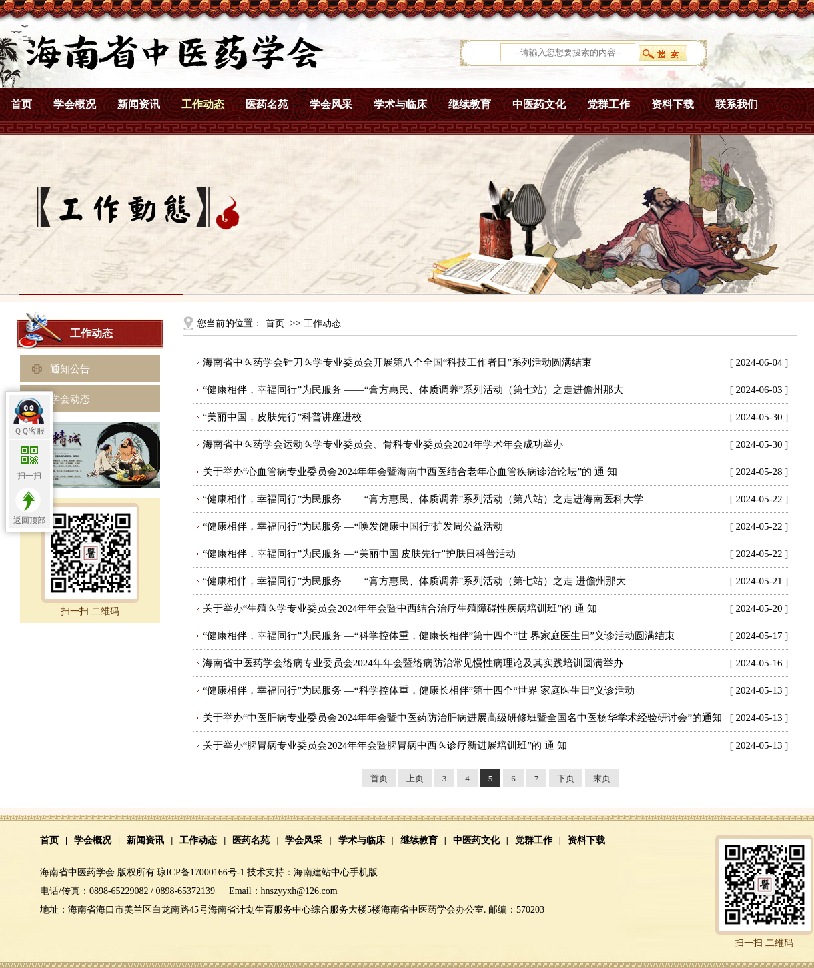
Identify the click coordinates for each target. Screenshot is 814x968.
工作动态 (202, 104)
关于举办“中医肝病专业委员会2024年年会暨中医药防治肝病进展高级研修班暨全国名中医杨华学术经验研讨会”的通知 (462, 717)
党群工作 (608, 104)
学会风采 (331, 104)
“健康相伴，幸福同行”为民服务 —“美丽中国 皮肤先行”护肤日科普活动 (359, 553)
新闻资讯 (138, 104)
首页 (21, 104)
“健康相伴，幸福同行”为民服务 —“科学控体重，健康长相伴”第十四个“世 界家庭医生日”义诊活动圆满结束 (439, 635)
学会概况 (74, 104)
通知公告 (70, 369)
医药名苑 (267, 104)
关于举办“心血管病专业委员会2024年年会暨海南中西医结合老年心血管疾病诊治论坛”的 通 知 (410, 471)
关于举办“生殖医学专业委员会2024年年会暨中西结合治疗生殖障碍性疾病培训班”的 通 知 (400, 608)
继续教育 (469, 104)
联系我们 (736, 104)
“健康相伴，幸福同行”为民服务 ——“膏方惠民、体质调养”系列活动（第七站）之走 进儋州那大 (414, 581)
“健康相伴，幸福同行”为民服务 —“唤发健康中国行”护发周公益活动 (353, 526)
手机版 (364, 872)
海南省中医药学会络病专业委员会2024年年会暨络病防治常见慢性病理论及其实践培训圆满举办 (413, 663)
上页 (415, 778)
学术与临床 (400, 104)
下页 (565, 778)
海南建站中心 (322, 872)
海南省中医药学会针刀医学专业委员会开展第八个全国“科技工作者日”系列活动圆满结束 (397, 362)
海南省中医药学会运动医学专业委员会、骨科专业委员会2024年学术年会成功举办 (383, 444)
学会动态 (70, 399)
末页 (601, 778)
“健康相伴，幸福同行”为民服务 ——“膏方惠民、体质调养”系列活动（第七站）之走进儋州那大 (413, 389)
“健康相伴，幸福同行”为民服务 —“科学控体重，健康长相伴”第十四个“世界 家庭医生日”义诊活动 (419, 690)
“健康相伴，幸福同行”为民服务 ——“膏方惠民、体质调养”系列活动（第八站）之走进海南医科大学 (423, 499)
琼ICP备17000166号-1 (200, 872)
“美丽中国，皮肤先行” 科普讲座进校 (282, 417)
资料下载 (672, 104)
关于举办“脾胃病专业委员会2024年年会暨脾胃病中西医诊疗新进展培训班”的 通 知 (385, 745)
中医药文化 (539, 104)
